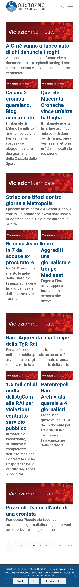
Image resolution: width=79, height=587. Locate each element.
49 (27, 545)
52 (46, 545)
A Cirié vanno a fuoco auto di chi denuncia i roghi (37, 49)
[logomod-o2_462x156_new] (33, 6)
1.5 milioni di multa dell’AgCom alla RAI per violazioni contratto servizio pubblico (21, 406)
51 (40, 545)
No (34, 581)
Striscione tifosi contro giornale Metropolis (33, 200)
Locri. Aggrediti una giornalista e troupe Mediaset (56, 259)
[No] (75, 576)
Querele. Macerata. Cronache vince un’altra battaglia (56, 105)
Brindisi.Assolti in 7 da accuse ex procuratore (24, 253)
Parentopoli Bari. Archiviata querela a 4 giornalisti (55, 397)
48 (21, 545)
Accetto (20, 581)
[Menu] (68, 6)
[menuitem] (61, 6)
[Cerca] (61, 6)
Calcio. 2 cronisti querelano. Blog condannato (20, 105)
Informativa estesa (53, 581)
